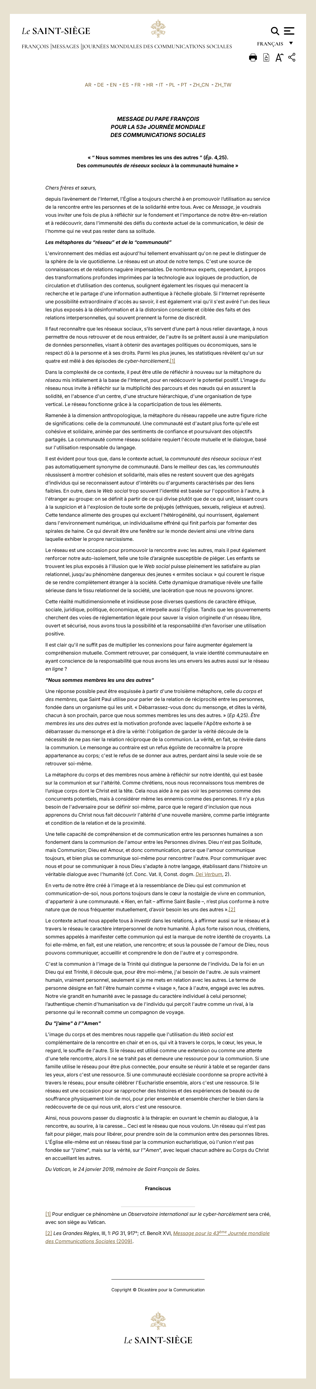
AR (88, 85)
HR (149, 85)
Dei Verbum (209, 874)
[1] (172, 361)
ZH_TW (223, 85)
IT (161, 85)
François (36, 46)
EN (113, 85)
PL (172, 85)
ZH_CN (201, 85)
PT (184, 85)
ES (126, 85)
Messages (66, 46)
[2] (232, 909)
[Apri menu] (288, 31)
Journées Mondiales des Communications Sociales (157, 46)
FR (137, 85)
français (270, 45)
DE (100, 85)
